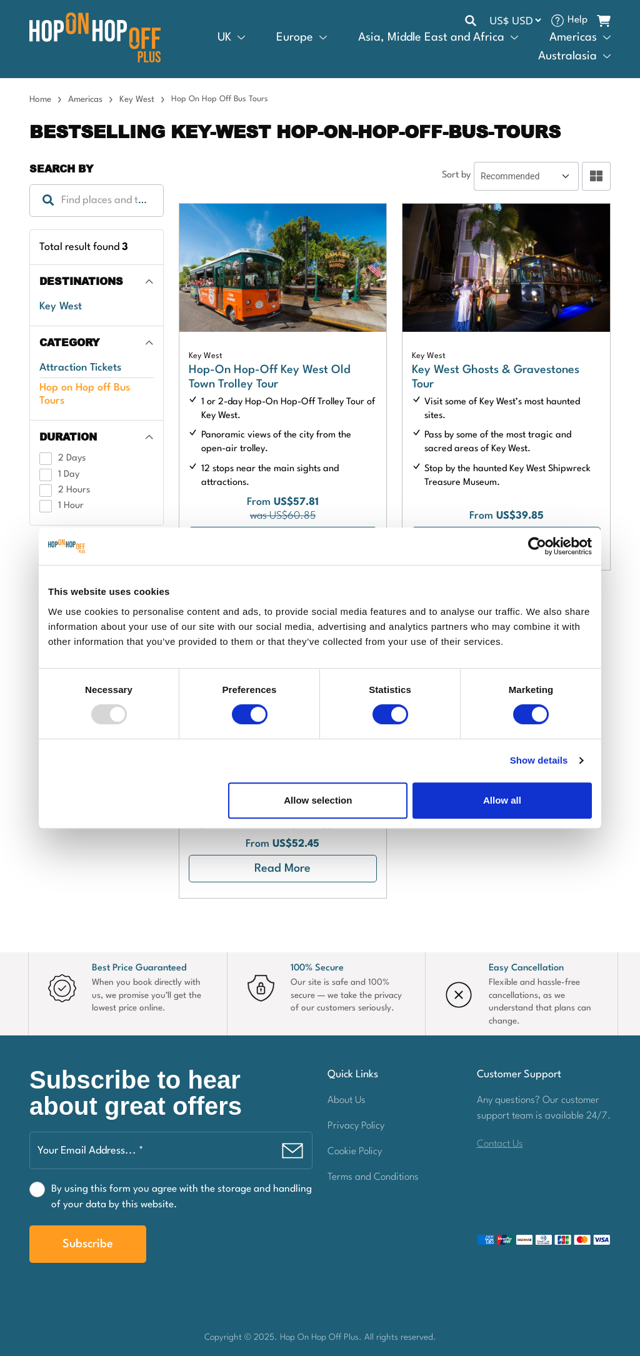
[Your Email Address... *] (170, 1150)
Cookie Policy (355, 1152)
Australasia (567, 56)
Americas (573, 37)
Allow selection (318, 800)
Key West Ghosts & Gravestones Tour (495, 377)
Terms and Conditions (373, 1177)
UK (224, 37)
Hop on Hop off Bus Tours (84, 394)
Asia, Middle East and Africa (431, 37)
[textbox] (96, 200)
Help (578, 20)
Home (40, 99)
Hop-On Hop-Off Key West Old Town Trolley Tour (270, 377)
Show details (539, 760)
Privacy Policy (356, 1126)
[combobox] (96, 200)
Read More (282, 868)
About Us (347, 1100)
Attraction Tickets (80, 367)
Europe (294, 37)
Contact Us (500, 1144)
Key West (136, 99)
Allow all (502, 800)
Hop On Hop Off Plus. (322, 1337)
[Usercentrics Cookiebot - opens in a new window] (537, 546)
